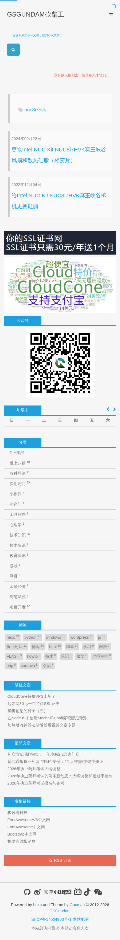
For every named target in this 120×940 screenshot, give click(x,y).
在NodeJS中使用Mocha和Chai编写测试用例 (46, 718)
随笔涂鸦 (19, 596)
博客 (38, 646)
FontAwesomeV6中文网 (28, 819)
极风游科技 (17, 812)
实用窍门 (20, 483)
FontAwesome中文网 (26, 827)
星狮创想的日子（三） (27, 710)
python (33, 636)
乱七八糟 (20, 462)
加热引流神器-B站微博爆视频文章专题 (41, 725)
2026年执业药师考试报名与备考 (35, 783)
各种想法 (20, 473)
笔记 (66, 655)
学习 (88, 646)
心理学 (17, 524)
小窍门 (17, 503)
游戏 (15, 565)
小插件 (17, 493)
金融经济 (19, 586)
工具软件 (19, 514)
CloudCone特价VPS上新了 (31, 696)
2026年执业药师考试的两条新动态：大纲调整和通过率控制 (60, 776)
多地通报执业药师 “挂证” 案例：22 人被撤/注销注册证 (55, 761)
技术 (50, 655)
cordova (29, 665)
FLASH (14, 655)
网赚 (15, 576)
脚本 (72, 646)
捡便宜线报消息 (21, 841)
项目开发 (20, 606)
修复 (81, 655)
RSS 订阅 (62, 860)
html (55, 646)
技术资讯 (19, 545)
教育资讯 (19, 555)
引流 (48, 665)
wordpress (81, 636)
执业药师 (16, 646)
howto (33, 655)
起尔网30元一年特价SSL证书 (33, 703)
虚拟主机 (101, 655)
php (11, 665)
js (101, 636)
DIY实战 (18, 452)
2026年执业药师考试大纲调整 (33, 768)
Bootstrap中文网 (22, 834)
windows (55, 636)
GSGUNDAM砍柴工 (35, 14)
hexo (12, 636)
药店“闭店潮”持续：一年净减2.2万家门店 (43, 754)
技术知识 (20, 534)
